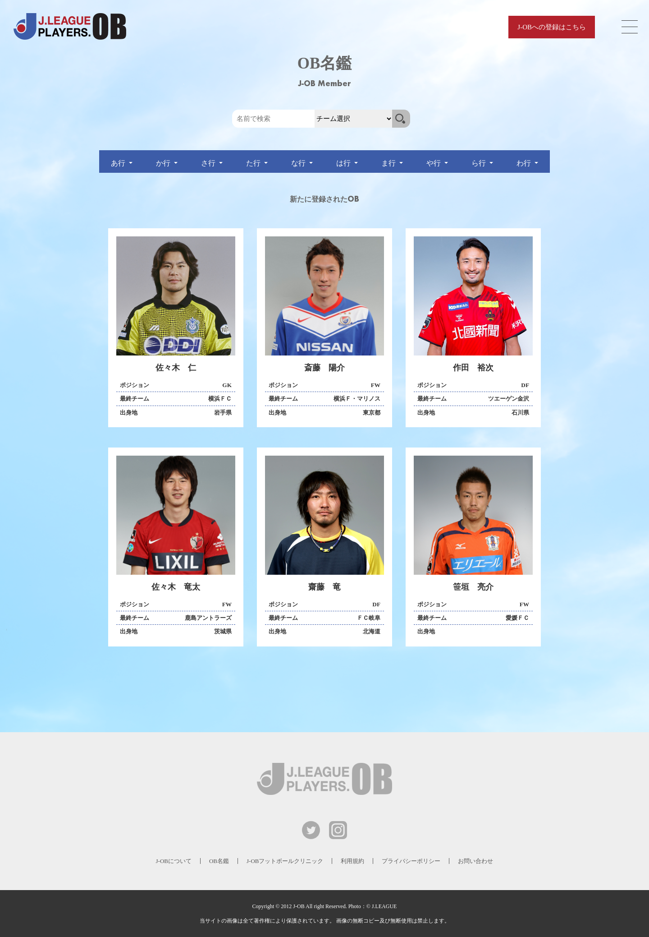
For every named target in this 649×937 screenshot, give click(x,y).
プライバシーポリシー (411, 861)
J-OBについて (174, 861)
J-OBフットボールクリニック (285, 861)
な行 (299, 163)
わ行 (524, 163)
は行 (344, 163)
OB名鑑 (219, 861)
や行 (434, 163)
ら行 (479, 163)
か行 (164, 163)
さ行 (209, 163)
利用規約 (352, 861)
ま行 (389, 163)
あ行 (119, 163)
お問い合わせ (475, 861)
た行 (254, 163)
